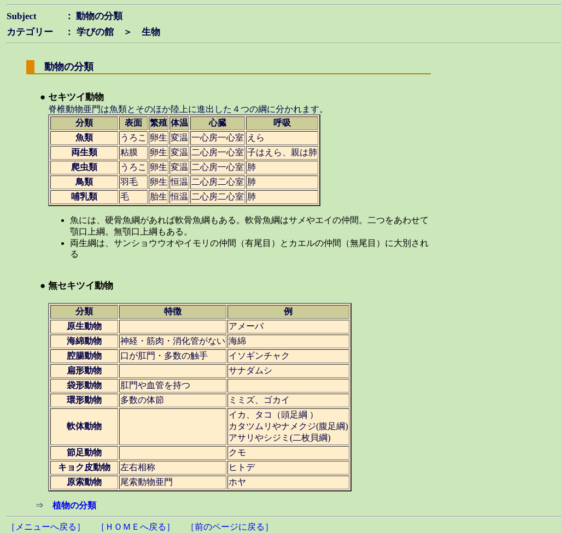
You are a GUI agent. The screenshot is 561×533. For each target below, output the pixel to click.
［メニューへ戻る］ (46, 526)
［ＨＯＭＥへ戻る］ (135, 526)
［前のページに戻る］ (229, 526)
